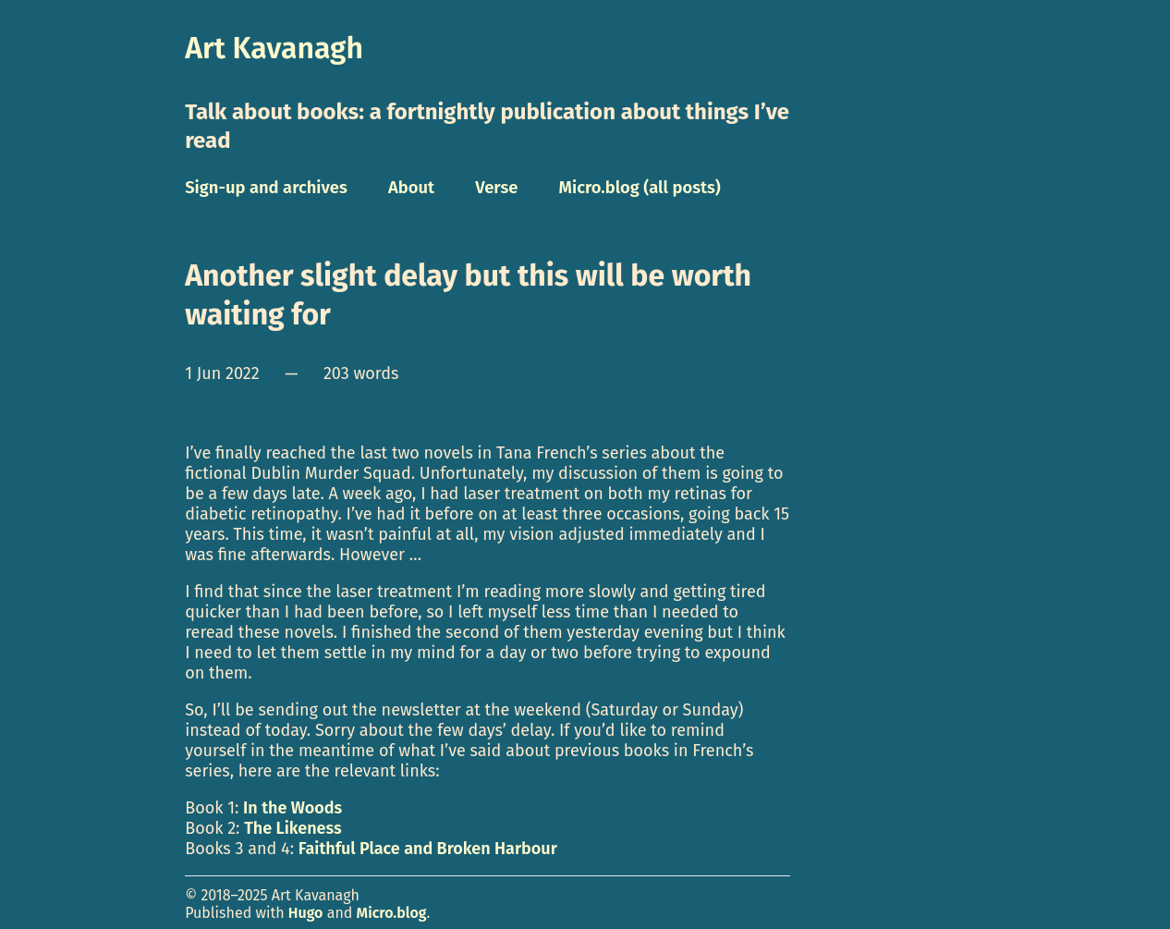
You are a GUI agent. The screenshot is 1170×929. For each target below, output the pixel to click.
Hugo (305, 913)
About (411, 187)
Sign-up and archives (266, 187)
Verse (496, 187)
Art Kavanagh (274, 48)
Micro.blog (392, 913)
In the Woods (292, 808)
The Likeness (292, 828)
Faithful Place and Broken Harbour (428, 848)
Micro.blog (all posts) (640, 187)
